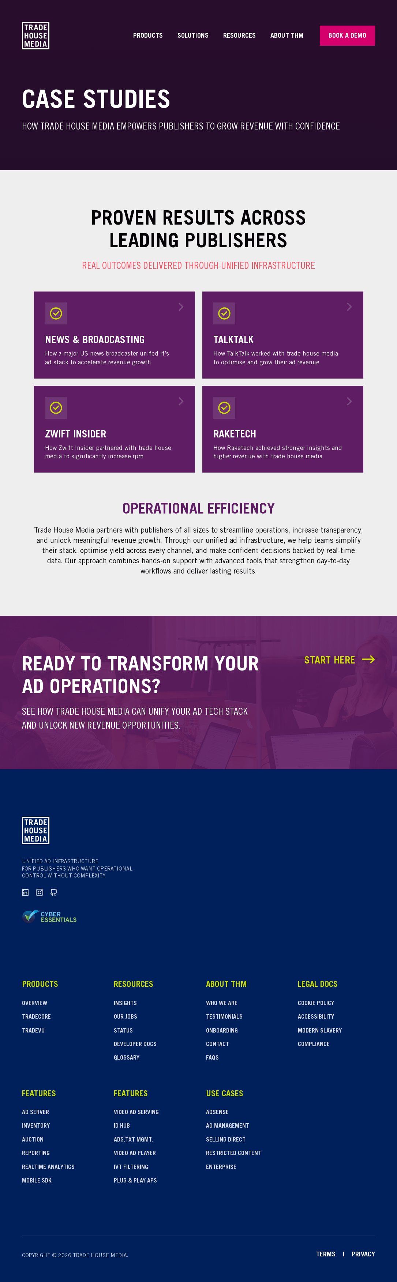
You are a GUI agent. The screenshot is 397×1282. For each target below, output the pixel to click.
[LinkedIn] (25, 893)
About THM (287, 36)
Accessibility (316, 1017)
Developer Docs (135, 1045)
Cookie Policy (316, 1004)
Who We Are (221, 1004)
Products (148, 36)
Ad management (227, 1126)
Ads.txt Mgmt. (133, 1140)
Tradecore (36, 1017)
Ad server (35, 1113)
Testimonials (224, 1017)
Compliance (314, 1045)
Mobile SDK (37, 1181)
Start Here (339, 660)
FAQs (212, 1058)
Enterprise (221, 1167)
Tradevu (33, 1031)
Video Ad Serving (136, 1113)
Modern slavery (320, 1031)
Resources (239, 36)
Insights (125, 1004)
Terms (326, 1255)
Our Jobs (125, 1017)
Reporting (36, 1154)
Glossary (126, 1058)
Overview (34, 1004)
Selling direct (226, 1140)
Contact (217, 1045)
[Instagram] (39, 892)
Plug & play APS (135, 1181)
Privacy (363, 1255)
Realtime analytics (48, 1167)
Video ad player (135, 1154)
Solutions (193, 36)
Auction (33, 1140)
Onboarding (222, 1031)
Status (123, 1031)
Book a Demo (347, 36)
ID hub (122, 1126)
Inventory (36, 1126)
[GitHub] (54, 892)
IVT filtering (131, 1167)
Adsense (217, 1113)
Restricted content (233, 1154)
